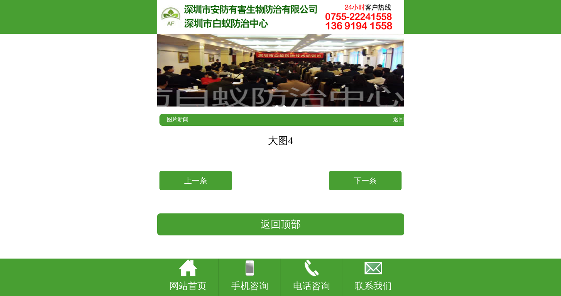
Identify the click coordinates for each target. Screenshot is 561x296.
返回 (398, 119)
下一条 (365, 180)
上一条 (195, 180)
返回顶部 (281, 224)
